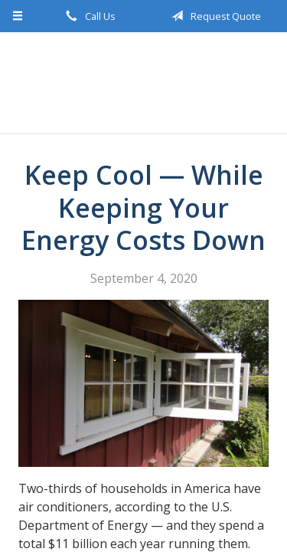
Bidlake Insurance (144, 82)
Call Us (88, 16)
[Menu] (18, 16)
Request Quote (213, 16)
